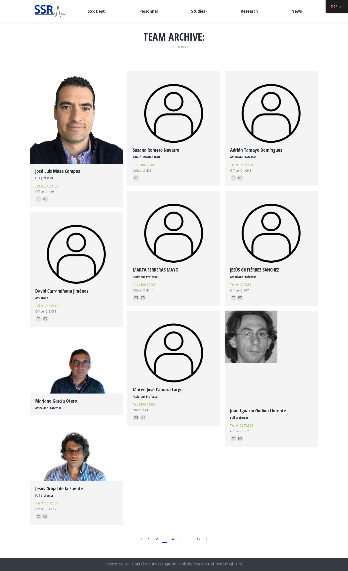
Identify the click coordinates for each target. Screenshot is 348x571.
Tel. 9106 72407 (144, 284)
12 (198, 539)
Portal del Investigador (154, 564)
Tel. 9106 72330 (46, 186)
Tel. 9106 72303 (144, 165)
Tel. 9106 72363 (241, 425)
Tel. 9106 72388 (144, 404)
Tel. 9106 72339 (46, 503)
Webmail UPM (229, 564)
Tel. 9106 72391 (241, 284)
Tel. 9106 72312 (46, 305)
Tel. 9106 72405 (241, 165)
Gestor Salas (117, 564)
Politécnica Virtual (196, 564)
